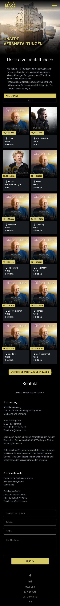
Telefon (9, 522)
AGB (31, 602)
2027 (30, 100)
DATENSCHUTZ (30, 597)
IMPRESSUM (30, 592)
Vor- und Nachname (15, 513)
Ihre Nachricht (13, 540)
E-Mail (9, 531)
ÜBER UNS (30, 587)
